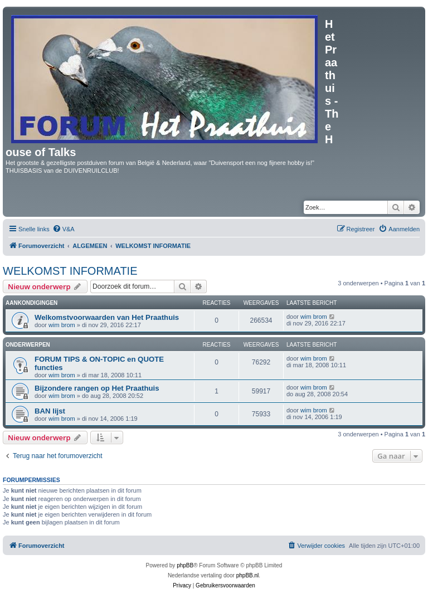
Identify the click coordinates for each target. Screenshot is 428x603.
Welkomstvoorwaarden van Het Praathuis (107, 317)
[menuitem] (63, 229)
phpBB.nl (247, 575)
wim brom (61, 325)
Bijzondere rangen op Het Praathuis (97, 388)
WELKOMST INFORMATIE (70, 271)
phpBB (185, 565)
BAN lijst (50, 411)
